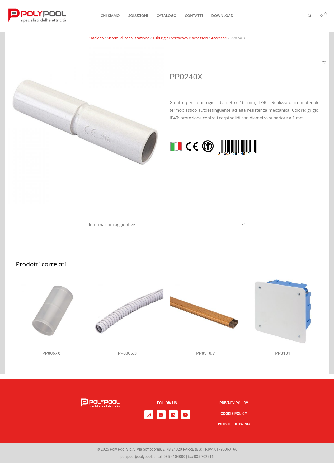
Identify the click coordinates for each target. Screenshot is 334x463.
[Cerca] (309, 16)
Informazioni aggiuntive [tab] (112, 224)
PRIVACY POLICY (233, 403)
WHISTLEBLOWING (234, 424)
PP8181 (282, 353)
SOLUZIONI (138, 16)
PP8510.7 (205, 353)
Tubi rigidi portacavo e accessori (180, 37)
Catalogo (96, 37)
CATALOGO (166, 16)
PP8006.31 (128, 353)
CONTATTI (194, 16)
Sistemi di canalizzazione (128, 37)
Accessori (219, 37)
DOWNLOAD (222, 16)
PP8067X (51, 353)
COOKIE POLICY (233, 413)
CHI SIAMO (110, 16)
